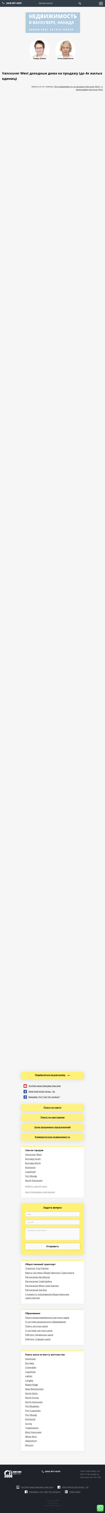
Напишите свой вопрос (37, 1230)
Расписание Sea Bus (36, 1289)
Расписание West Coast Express (42, 1285)
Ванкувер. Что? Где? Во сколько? (42, 1096)
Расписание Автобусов (37, 1277)
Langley (29, 1380)
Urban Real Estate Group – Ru (39, 1091)
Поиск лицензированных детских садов (47, 1317)
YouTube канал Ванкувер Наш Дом (42, 1085)
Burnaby (29, 1363)
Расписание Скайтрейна (38, 1281)
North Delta (31, 1393)
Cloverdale (30, 1367)
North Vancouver (34, 1180)
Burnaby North (33, 1163)
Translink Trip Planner (37, 1268)
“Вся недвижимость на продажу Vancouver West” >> (78, 86)
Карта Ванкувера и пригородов (40, 1192)
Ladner (28, 1376)
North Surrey (32, 1397)
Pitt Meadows (32, 1406)
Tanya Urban (72, 1491)
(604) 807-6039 (13, 3)
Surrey (28, 1423)
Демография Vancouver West (89, 89)
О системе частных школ (38, 1330)
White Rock (31, 1436)
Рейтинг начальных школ (39, 1334)
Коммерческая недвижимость (52, 1137)
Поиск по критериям (53, 1117)
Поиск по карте (52, 1107)
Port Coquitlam (33, 1410)
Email (30, 1222)
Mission (29, 1445)
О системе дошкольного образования (45, 1321)
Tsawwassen (31, 1427)
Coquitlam (30, 1171)
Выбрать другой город (36, 1186)
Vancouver (30, 1358)
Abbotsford (31, 1440)
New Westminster (34, 1389)
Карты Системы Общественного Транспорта (49, 1272)
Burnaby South (33, 1158)
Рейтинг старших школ (38, 1339)
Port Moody (31, 1176)
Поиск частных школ (36, 1326)
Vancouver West (33, 1154)
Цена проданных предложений (52, 1127)
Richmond (30, 1167)
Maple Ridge (31, 1384)
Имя (29, 1214)
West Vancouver (33, 1432)
